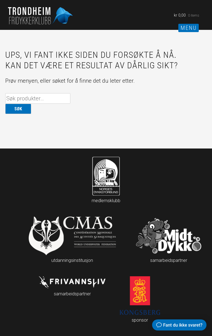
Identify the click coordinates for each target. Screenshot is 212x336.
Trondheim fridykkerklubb (41, 15)
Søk (18, 108)
